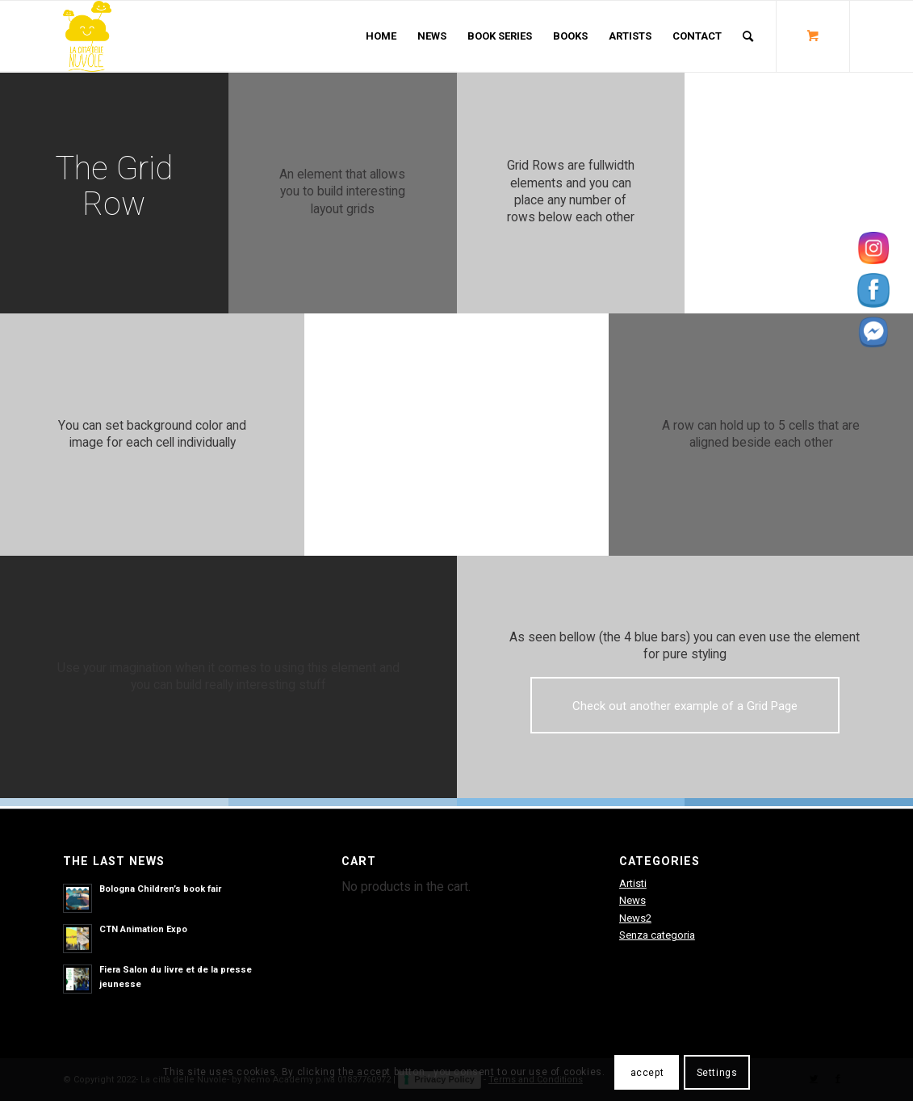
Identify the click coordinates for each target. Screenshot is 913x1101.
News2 (635, 918)
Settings (717, 1072)
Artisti (633, 883)
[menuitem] (381, 36)
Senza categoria (657, 935)
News (632, 900)
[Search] (748, 36)
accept (647, 1072)
